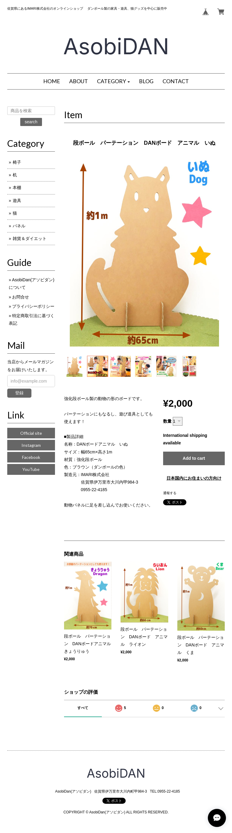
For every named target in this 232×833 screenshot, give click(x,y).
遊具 (17, 200)
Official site (31, 433)
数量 (167, 421)
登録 (19, 392)
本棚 (17, 187)
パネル (19, 225)
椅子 (17, 162)
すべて (82, 708)
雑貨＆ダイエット (30, 238)
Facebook (31, 457)
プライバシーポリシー (33, 306)
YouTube (31, 469)
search (31, 121)
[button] (113, 81)
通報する (169, 493)
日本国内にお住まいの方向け (193, 478)
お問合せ (20, 297)
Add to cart (194, 458)
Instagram (31, 445)
